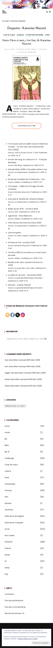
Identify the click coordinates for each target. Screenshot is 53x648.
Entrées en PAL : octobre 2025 (21, 242)
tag (6, 574)
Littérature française (14, 522)
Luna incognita (14, 232)
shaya (45, 49)
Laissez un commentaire (27, 52)
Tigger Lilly (9, 373)
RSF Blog (18, 165)
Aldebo (18, 182)
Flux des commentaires (15, 607)
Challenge (9, 458)
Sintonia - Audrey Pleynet (19, 285)
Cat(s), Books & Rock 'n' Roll (26, 152)
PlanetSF (9, 542)
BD (6, 439)
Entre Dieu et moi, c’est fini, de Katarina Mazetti (26, 41)
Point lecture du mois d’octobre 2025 (24, 222)
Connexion (9, 594)
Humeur (8, 503)
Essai (7, 477)
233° (16, 212)
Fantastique (10, 484)
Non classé (9, 535)
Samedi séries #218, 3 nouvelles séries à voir (27, 169)
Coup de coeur (9, 35)
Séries (7, 554)
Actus (7, 426)
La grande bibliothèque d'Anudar (28, 278)
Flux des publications (14, 600)
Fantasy (8, 490)
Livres (47, 35)
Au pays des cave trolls (24, 268)
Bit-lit (7, 451)
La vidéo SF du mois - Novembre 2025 (24, 275)
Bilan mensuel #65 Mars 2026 (27, 360)
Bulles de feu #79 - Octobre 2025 (23, 209)
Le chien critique (21, 235)
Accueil (5, 21)
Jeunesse (20, 35)
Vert (7, 366)
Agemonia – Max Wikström (20, 215)
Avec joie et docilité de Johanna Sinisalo (26, 199)
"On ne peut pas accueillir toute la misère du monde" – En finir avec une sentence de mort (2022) (28, 146)
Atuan (7, 432)
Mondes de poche (22, 192)
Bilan (7, 445)
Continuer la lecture (26, 126)
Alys (6, 360)
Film (6, 496)
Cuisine (8, 471)
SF (6, 561)
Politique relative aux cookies (27, 639)
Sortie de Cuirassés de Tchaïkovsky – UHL (26, 179)
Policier (8, 548)
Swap (7, 567)
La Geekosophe (21, 172)
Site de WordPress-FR (14, 613)
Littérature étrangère (34, 35)
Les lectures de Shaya (26, 4)
